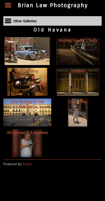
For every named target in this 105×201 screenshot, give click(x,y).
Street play (78, 102)
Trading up (27, 40)
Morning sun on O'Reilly (78, 40)
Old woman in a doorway (27, 132)
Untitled (77, 71)
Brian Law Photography (53, 5)
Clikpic (28, 164)
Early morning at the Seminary (27, 104)
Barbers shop (27, 71)
